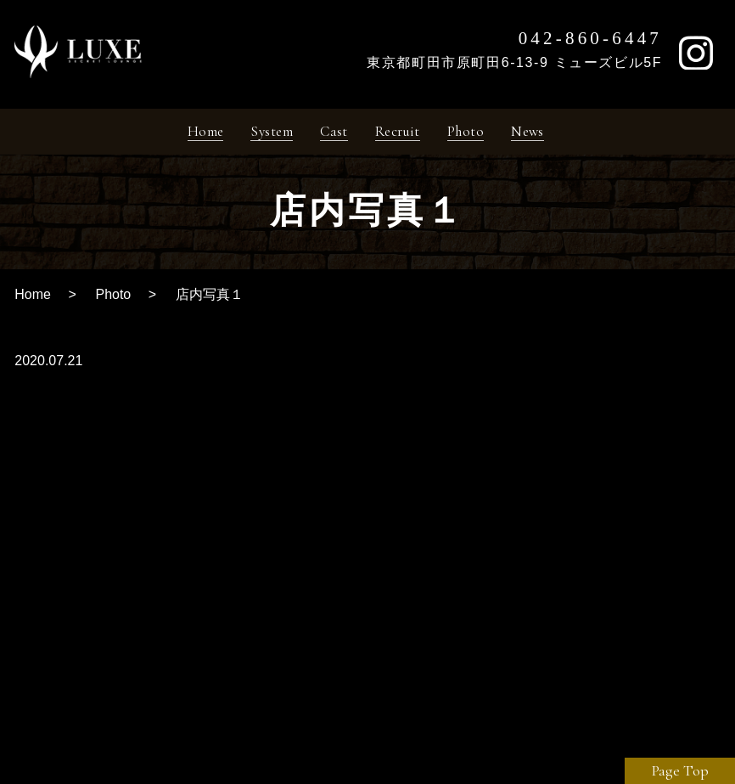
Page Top (680, 770)
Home (32, 300)
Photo (113, 300)
